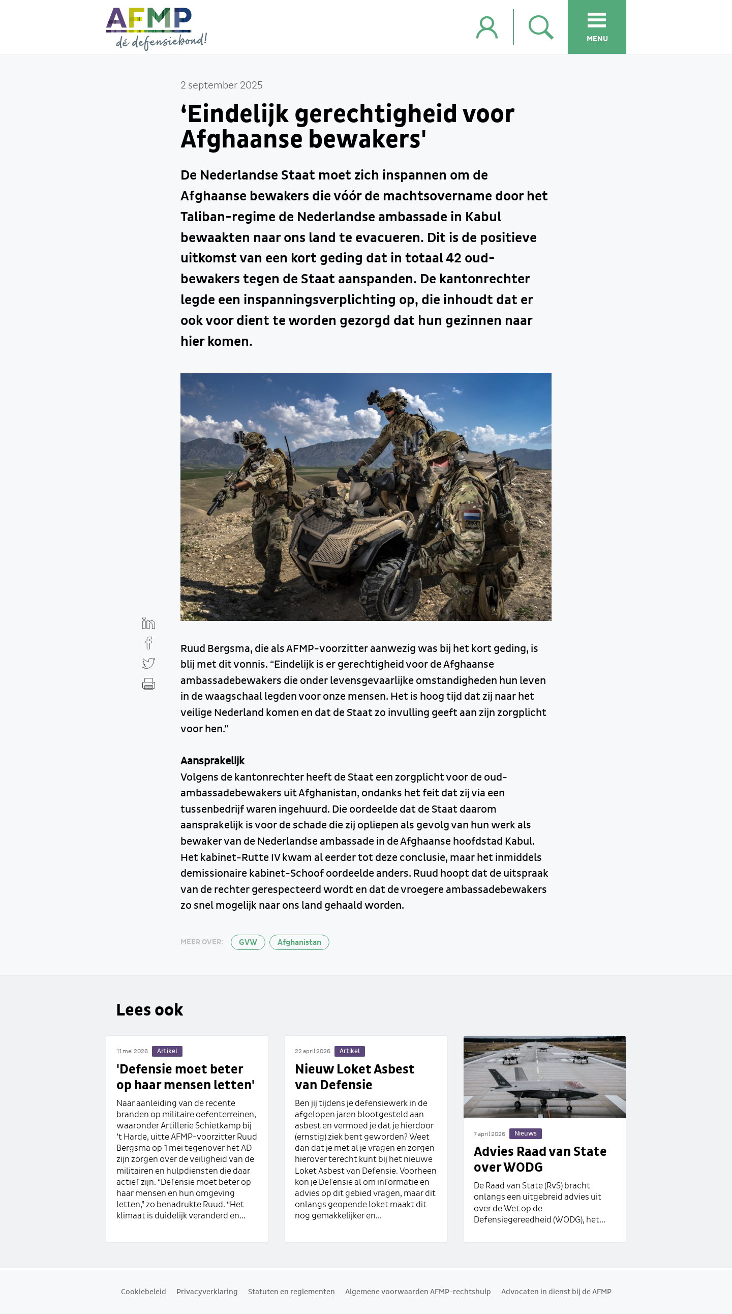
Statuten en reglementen (291, 1292)
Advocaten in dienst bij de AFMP (556, 1292)
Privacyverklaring (207, 1292)
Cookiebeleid (143, 1292)
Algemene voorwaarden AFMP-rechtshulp (418, 1292)
